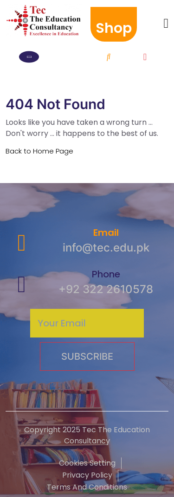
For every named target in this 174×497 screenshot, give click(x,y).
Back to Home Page (39, 151)
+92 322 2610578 (105, 289)
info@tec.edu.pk (106, 247)
